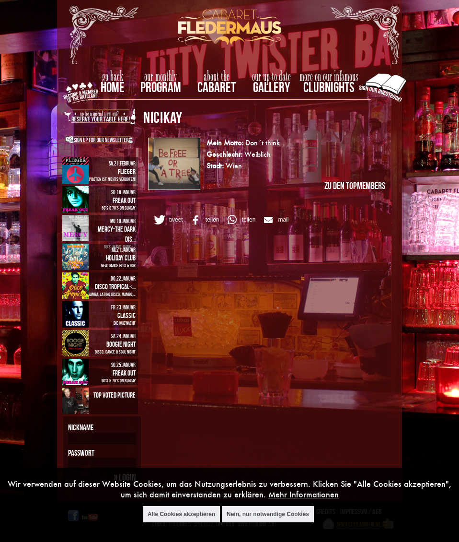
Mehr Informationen (303, 496)
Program (160, 87)
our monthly (160, 77)
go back (112, 77)
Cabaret (216, 87)
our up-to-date (271, 77)
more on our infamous (328, 77)
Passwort (81, 452)
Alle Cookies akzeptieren (181, 515)
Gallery (271, 87)
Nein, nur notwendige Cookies (268, 515)
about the (217, 77)
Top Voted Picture (114, 395)
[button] (167, 220)
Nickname (80, 427)
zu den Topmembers (354, 185)
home (113, 87)
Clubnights (329, 87)
